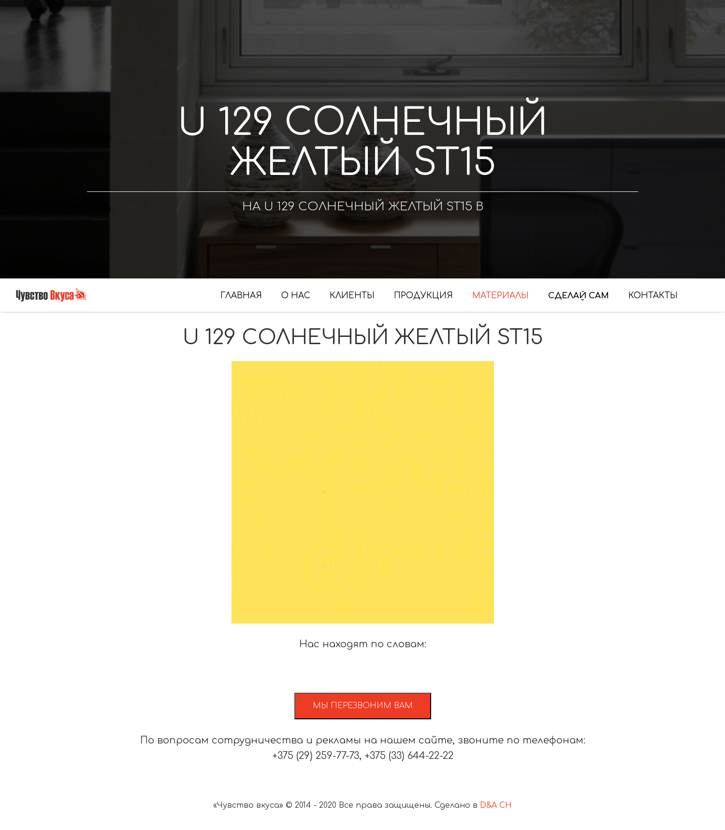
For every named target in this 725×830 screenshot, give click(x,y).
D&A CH (496, 805)
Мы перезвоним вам (363, 705)
